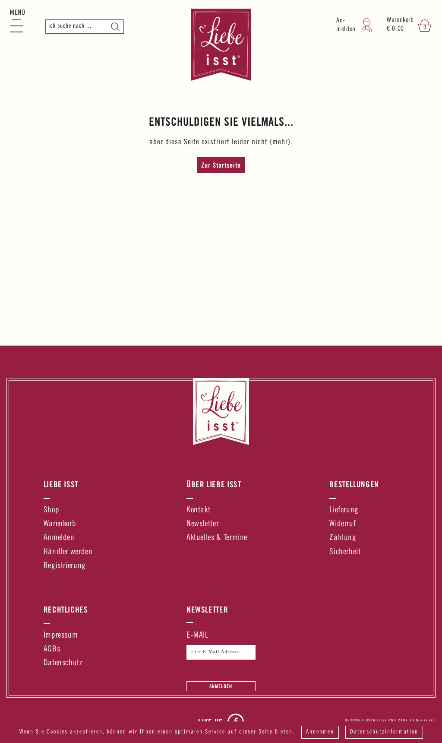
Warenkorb (60, 524)
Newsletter (202, 524)
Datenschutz (63, 663)
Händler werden (68, 552)
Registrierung (65, 566)
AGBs (52, 649)
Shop (52, 510)
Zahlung (342, 538)
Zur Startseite (221, 165)
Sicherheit (344, 552)
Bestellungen (354, 484)
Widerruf (342, 524)
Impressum (61, 636)
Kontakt (198, 510)
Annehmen (320, 732)
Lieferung (344, 510)
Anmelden (59, 538)
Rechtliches (66, 609)
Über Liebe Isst (213, 484)
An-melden (346, 25)
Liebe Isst (61, 484)
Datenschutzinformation (384, 732)
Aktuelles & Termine (216, 538)
